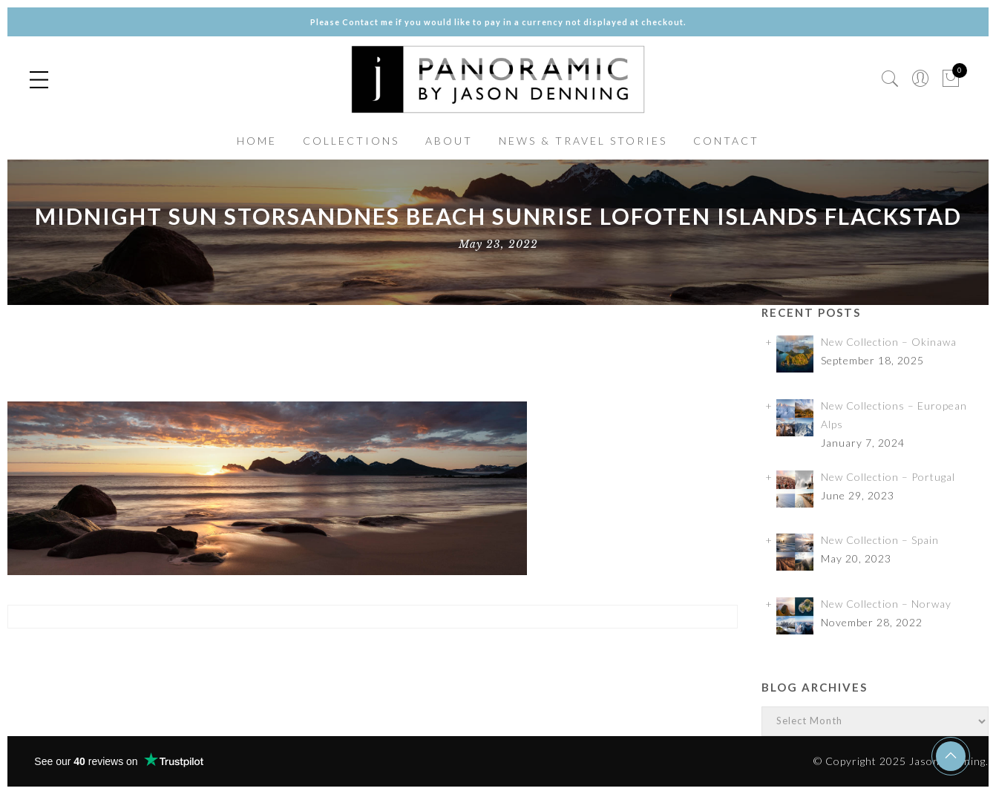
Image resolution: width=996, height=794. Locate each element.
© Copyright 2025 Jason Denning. (901, 761)
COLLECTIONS (351, 140)
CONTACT (726, 140)
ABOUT (449, 140)
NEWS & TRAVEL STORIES (583, 140)
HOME (257, 140)
